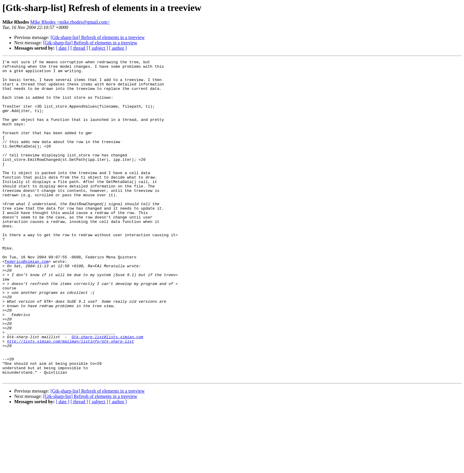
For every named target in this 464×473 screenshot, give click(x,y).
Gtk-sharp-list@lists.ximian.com (107, 392)
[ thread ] (79, 48)
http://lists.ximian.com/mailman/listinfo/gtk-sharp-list (70, 398)
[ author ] (118, 48)
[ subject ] (98, 48)
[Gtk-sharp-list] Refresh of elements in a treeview (98, 37)
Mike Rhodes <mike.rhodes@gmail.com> (70, 22)
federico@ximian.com (27, 302)
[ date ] (62, 48)
